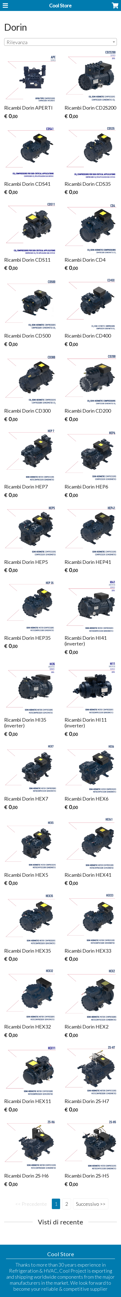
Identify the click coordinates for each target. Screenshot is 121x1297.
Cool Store (60, 5)
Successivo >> (90, 1204)
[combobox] (60, 42)
